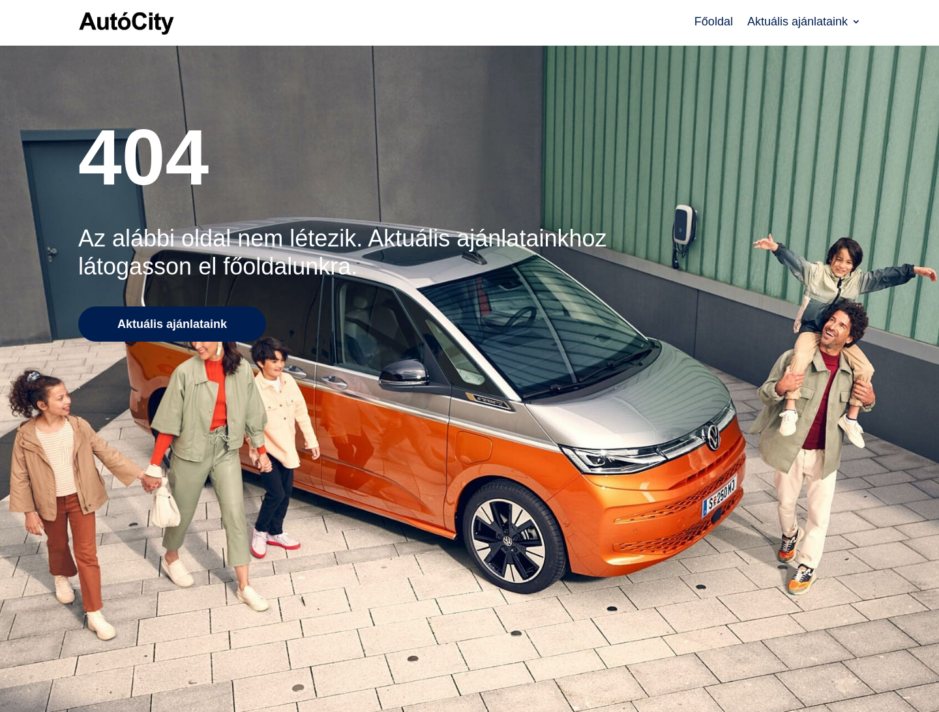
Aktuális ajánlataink (797, 22)
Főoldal (713, 22)
